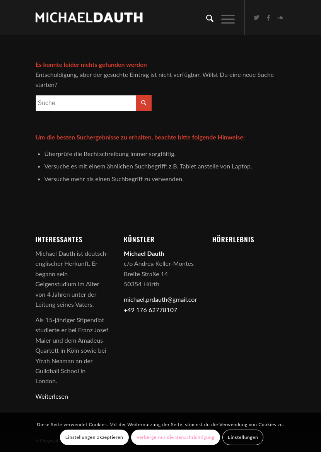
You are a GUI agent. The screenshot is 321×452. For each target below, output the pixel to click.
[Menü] (224, 17)
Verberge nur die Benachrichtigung (176, 437)
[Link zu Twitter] (257, 17)
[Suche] (205, 17)
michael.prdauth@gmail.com (162, 299)
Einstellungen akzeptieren (94, 437)
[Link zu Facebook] (268, 17)
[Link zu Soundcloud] (280, 17)
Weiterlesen (52, 396)
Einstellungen (243, 437)
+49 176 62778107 (150, 309)
